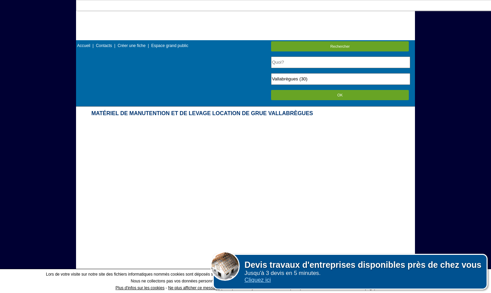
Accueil (83, 45)
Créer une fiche (132, 45)
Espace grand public (169, 45)
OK (340, 95)
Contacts (104, 45)
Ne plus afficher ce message (194, 288)
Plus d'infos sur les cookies (140, 288)
